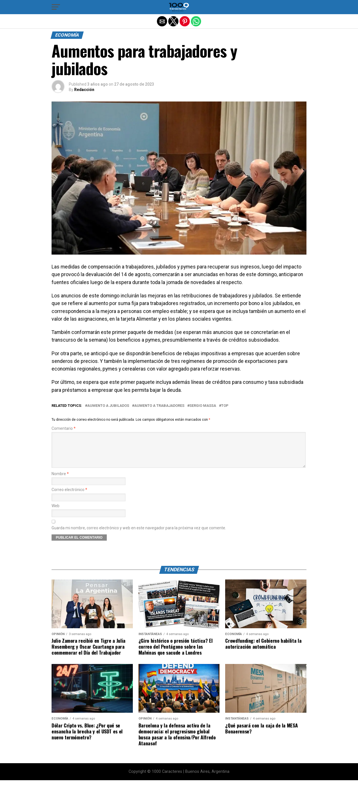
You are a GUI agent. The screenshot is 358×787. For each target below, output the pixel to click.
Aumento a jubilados (108, 406)
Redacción (84, 89)
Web (55, 513)
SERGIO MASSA (202, 406)
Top (224, 406)
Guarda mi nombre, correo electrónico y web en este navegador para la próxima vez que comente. (139, 535)
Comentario (64, 428)
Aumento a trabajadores (159, 406)
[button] (56, 7)
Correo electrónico (69, 496)
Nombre (60, 481)
